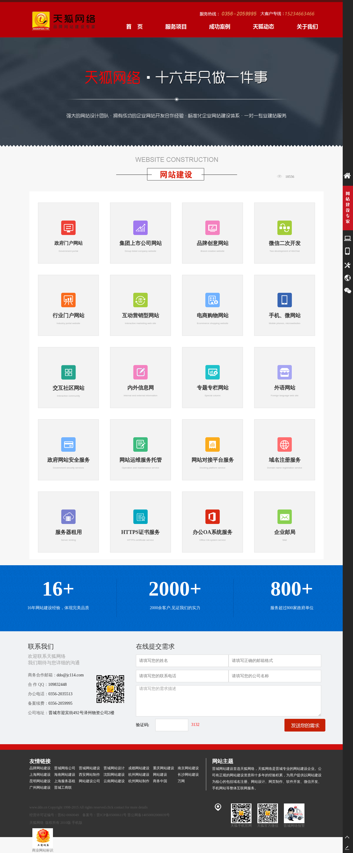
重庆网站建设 (163, 768)
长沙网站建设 (188, 775)
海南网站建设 (64, 775)
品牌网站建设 (40, 768)
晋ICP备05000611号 (111, 815)
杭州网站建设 (138, 775)
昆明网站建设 (40, 781)
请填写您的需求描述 (228, 700)
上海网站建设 (40, 775)
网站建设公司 (89, 781)
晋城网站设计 (114, 768)
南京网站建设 (188, 768)
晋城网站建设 (89, 768)
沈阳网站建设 (114, 775)
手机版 (77, 823)
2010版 (65, 823)
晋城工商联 (63, 787)
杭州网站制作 (138, 781)
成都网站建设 (138, 768)
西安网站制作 (89, 775)
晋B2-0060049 (68, 815)
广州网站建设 (40, 787)
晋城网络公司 (64, 768)
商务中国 (160, 781)
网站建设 (160, 775)
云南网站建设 (114, 781)
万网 (181, 781)
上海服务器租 (64, 781)
